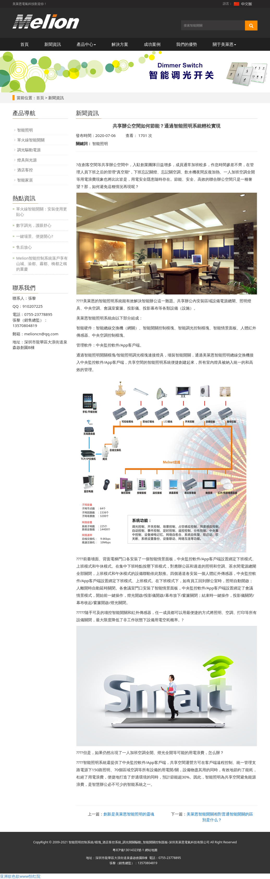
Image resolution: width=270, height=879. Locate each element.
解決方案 (120, 44)
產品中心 (86, 44)
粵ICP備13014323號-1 (128, 850)
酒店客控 (25, 169)
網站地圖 (151, 850)
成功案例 (152, 44)
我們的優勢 (186, 44)
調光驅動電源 (29, 149)
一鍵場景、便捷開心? (34, 236)
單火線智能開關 (31, 139)
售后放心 (24, 247)
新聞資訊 (52, 44)
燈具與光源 (27, 159)
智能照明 (25, 130)
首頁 (24, 44)
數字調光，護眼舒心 (33, 225)
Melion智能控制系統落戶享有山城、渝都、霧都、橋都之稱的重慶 (42, 263)
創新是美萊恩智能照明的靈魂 (128, 814)
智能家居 (25, 180)
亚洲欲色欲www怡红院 (20, 876)
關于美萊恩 (224, 44)
